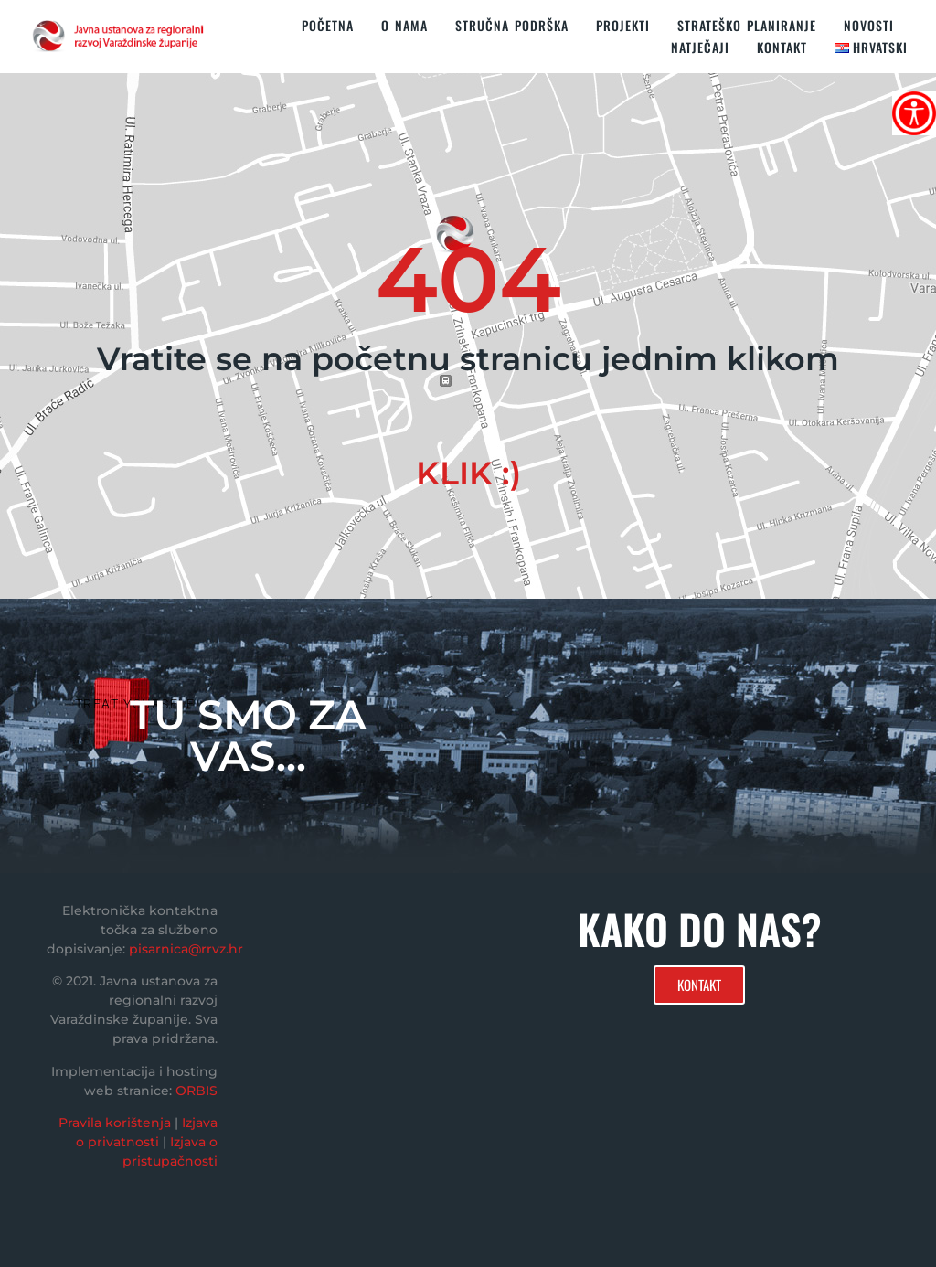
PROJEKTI (623, 25)
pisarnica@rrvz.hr (186, 949)
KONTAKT (782, 47)
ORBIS (197, 1090)
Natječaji (700, 47)
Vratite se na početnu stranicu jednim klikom (468, 358)
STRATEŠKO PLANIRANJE (746, 25)
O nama (404, 25)
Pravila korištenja (114, 1122)
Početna (328, 25)
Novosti (869, 25)
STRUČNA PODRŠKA (512, 25)
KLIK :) (468, 473)
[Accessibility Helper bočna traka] (914, 113)
